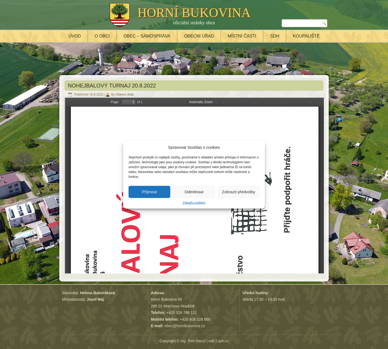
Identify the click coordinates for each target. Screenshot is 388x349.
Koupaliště (306, 36)
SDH (274, 36)
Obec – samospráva (146, 36)
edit (212, 341)
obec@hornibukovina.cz (185, 326)
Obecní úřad (199, 36)
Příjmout (149, 191)
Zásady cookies (194, 202)
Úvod (74, 36)
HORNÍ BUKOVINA (194, 12)
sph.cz (223, 341)
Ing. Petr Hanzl (193, 341)
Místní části (242, 36)
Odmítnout (194, 191)
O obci (102, 36)
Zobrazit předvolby (238, 191)
